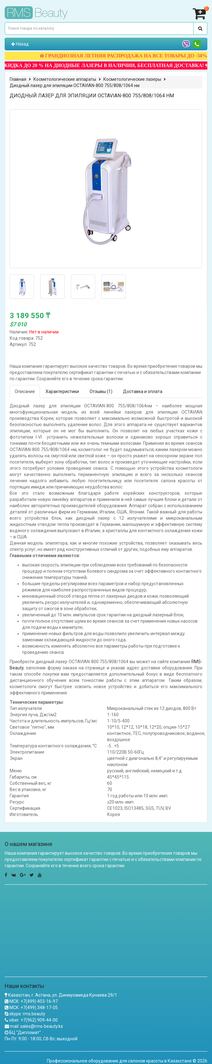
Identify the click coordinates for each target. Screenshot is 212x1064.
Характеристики (62, 391)
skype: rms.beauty (27, 1013)
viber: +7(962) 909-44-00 (33, 1020)
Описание (25, 391)
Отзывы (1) (101, 391)
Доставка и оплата (142, 391)
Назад (20, 43)
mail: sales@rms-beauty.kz (36, 1026)
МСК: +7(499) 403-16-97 (33, 1001)
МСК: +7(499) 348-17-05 (33, 1007)
